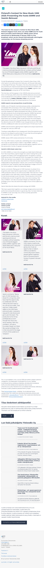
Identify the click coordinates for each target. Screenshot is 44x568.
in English (9, 562)
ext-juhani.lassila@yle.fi (8, 209)
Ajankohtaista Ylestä (10, 391)
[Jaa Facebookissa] (5, 25)
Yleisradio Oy (19, 21)
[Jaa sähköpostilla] (22, 25)
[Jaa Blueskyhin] (16, 25)
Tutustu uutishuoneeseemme (14, 522)
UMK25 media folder (7, 199)
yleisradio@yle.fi (14, 395)
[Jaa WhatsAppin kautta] (19, 25)
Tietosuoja (4, 553)
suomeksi (4, 562)
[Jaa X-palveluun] (10, 25)
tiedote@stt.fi (5, 542)
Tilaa (8, 416)
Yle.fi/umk (4, 201)
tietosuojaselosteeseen (16, 396)
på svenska (16, 562)
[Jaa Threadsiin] (13, 25)
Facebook (4, 550)
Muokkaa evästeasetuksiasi (8, 556)
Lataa (4, 269)
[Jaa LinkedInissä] (8, 25)
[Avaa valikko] (10, 2)
